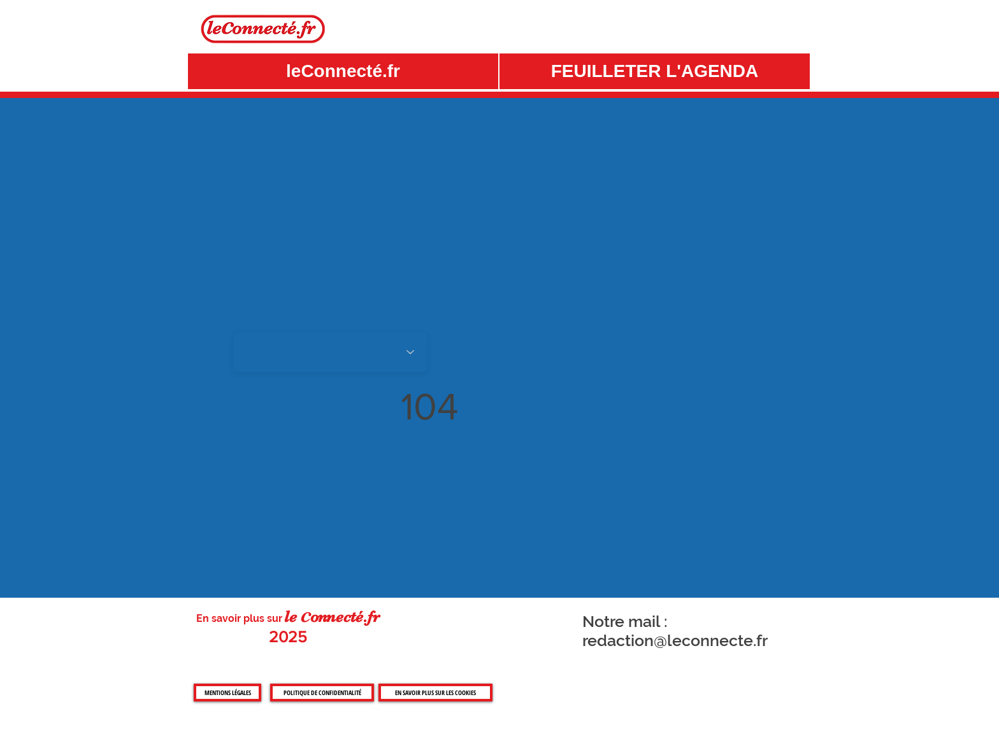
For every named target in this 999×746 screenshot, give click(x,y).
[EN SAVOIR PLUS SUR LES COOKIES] (435, 692)
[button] (655, 71)
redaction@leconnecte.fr (675, 640)
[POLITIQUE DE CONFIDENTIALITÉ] (322, 692)
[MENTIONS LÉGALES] (227, 692)
